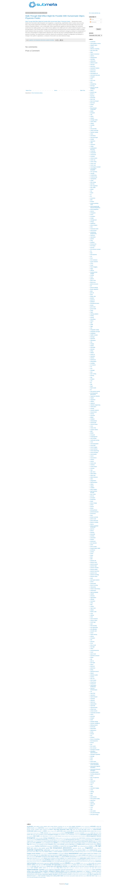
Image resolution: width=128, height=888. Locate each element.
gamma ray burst (94, 284)
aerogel (92, 47)
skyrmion (92, 641)
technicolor (92, 726)
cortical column (93, 158)
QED (91, 558)
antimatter (92, 59)
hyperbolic (92, 338)
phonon (92, 506)
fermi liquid (92, 245)
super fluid (92, 693)
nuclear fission (93, 466)
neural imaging (93, 447)
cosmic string (93, 161)
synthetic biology (94, 721)
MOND (91, 433)
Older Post (82, 90)
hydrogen (92, 336)
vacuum (92, 782)
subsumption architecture (93, 686)
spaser (91, 657)
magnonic (92, 403)
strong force (93, 683)
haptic (91, 312)
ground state (93, 308)
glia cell (92, 292)
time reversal (93, 748)
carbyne (92, 118)
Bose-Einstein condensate (93, 108)
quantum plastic (94, 569)
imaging (92, 343)
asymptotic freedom (94, 68)
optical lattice (93, 473)
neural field (92, 445)
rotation (92, 610)
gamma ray (92, 282)
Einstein (92, 201)
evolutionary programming (93, 233)
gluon (91, 294)
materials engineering (95, 405)
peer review (93, 494)
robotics (92, 606)
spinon (91, 664)
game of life (93, 280)
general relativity (94, 287)
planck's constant (94, 522)
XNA (91, 809)
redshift (92, 594)
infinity (91, 351)
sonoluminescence (94, 650)
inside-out (92, 354)
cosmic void (93, 163)
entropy (92, 221)
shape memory (93, 634)
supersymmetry (93, 707)
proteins (92, 551)
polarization (93, 537)
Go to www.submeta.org (94, 13)
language (92, 370)
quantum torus (93, 573)
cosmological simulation (93, 169)
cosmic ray (92, 159)
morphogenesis (93, 436)
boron (91, 106)
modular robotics (94, 429)
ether (91, 227)
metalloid (92, 419)
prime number (93, 546)
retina (91, 602)
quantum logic (93, 566)
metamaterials (93, 420)
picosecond (93, 513)
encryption (92, 216)
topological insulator (94, 749)
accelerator (92, 41)
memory (92, 413)
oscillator (92, 487)
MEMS (91, 417)
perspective (93, 499)
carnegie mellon (94, 120)
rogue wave (93, 608)
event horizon (93, 230)
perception (92, 497)
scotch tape (93, 622)
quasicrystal (93, 583)
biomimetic (92, 97)
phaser (91, 504)
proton (91, 553)
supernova (92, 702)
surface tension (93, 711)
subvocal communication (93, 689)
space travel (93, 654)
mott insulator (93, 438)
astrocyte (92, 64)
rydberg (92, 615)
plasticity (92, 532)
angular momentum (94, 54)
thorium (92, 742)
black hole (92, 99)
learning (92, 375)
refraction (92, 595)
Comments (93, 22)
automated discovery (95, 75)
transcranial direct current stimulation (94, 764)
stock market (93, 680)
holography (92, 333)
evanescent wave (94, 228)
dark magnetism (94, 185)
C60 (91, 114)
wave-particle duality (95, 798)
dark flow (92, 184)
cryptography (93, 178)
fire (91, 251)
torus (91, 759)
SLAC (91, 643)
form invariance (93, 260)
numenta (92, 468)
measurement (93, 412)
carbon (91, 116)
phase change (93, 503)
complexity (92, 151)
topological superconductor (93, 752)
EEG (91, 199)
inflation (92, 352)
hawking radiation (94, 314)
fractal (91, 265)
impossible (92, 347)
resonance (92, 601)
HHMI (91, 324)
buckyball (92, 112)
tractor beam (93, 761)
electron (92, 211)
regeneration (93, 597)
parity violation (93, 489)
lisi (91, 389)
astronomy (92, 66)
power (91, 544)
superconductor (93, 696)
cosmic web (93, 165)
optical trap (92, 475)
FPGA (91, 263)
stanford (92, 676)
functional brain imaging (93, 273)
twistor (91, 775)
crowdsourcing (93, 177)
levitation (92, 379)
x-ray (91, 807)
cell (91, 127)
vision (91, 786)
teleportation (93, 728)
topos (91, 758)
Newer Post (28, 90)
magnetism (92, 399)
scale (91, 617)
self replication (93, 629)
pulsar (91, 555)
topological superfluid (95, 754)
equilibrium (92, 223)
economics (92, 198)
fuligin (91, 268)
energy (91, 218)
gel (91, 285)
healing (92, 315)
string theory (93, 682)
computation (93, 152)
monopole (92, 435)
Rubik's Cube (93, 611)
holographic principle (95, 331)
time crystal (93, 746)
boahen (92, 104)
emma (91, 214)
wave (91, 795)
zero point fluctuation (95, 812)
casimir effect (93, 121)
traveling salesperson (95, 774)
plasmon (92, 529)
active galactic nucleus (95, 43)
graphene (31, 40)
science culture (93, 620)
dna (91, 191)
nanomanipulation (94, 443)
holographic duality (94, 329)
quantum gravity (94, 564)
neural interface (93, 449)
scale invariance (94, 618)
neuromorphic (93, 454)
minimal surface (94, 424)
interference (93, 359)
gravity (91, 305)
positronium (93, 541)
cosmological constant (95, 167)
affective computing (94, 48)
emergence (92, 212)
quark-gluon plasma (94, 580)
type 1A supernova (94, 777)
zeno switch (93, 811)
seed (91, 624)
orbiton (91, 484)
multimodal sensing (94, 440)
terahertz (92, 737)
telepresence (93, 730)
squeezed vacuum (94, 671)
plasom (92, 530)
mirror (91, 426)
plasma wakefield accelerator (94, 526)
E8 (91, 196)
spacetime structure (94, 655)
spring (91, 669)
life (91, 382)
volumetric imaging (94, 788)
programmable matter (95, 548)
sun (91, 691)
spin (91, 659)
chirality (92, 139)
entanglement (93, 220)
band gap (92, 85)
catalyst (92, 123)
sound (91, 652)
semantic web (93, 631)
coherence (92, 144)
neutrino (92, 459)
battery (91, 90)
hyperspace (93, 340)
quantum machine (94, 567)
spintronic (92, 666)
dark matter (93, 187)
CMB (91, 142)
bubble (91, 111)
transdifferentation (94, 772)
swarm (91, 714)
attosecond (92, 71)
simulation (92, 638)
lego (91, 377)
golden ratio (93, 296)
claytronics (92, 141)
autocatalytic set (94, 73)
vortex (91, 789)
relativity (92, 599)
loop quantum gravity (95, 391)
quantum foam (93, 562)
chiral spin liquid (94, 137)
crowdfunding (93, 175)
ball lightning (93, 84)
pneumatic (92, 534)
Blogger (66, 884)
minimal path (93, 422)
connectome (93, 154)
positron (92, 539)
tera (91, 735)
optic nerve (92, 471)
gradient (92, 298)
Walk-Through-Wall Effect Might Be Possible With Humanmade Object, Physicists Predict (47, 21)
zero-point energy (94, 814)
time (91, 744)
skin (91, 639)
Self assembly (93, 625)
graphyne (92, 301)
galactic (92, 278)
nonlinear (92, 464)
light (91, 384)
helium (91, 321)
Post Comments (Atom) (37, 93)
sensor (91, 632)
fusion (91, 277)
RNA (91, 604)
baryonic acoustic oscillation (94, 88)
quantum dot (93, 560)
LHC (91, 380)
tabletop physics (94, 725)
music (91, 442)
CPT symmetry (93, 171)
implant (92, 345)
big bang (92, 95)
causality (92, 125)
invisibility (92, 363)
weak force (92, 800)
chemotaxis (93, 135)
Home (55, 90)
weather (92, 802)
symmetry (92, 716)
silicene (92, 636)
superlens (92, 700)
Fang (91, 240)
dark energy (93, 182)
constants (92, 156)
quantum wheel (93, 576)
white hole (92, 804)
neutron (92, 461)
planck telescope (94, 520)
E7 (91, 194)
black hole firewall (94, 101)
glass (91, 291)
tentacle (92, 733)
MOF (91, 431)
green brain (93, 307)
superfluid (92, 698)
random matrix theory (95, 588)
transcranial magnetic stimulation (95, 767)
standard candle (94, 675)
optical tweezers (94, 477)
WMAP (91, 805)
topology (92, 756)
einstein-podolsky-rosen (65, 836)
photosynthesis (93, 510)
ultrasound (92, 781)
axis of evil (92, 80)
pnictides (92, 536)
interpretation (93, 361)
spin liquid (92, 662)
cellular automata (94, 130)
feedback (92, 242)
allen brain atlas (94, 50)
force (91, 258)
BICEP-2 (92, 94)
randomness (93, 590)
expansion (92, 235)
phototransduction (94, 511)
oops (91, 470)
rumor (91, 613)
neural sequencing (94, 450)
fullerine (92, 270)
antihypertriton (93, 57)
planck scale (93, 518)
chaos (91, 134)
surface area (93, 709)
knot (91, 368)
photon (91, 508)
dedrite (91, 189)
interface (92, 358)
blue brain (92, 102)
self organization (94, 627)
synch (91, 719)
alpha (91, 52)
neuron (91, 456)
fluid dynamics (93, 254)
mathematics (93, 406)
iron (91, 366)
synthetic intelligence (95, 723)
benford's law (93, 92)
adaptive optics (93, 45)
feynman (92, 247)
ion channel (93, 365)
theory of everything (94, 739)
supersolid (92, 705)
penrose (92, 496)
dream (91, 192)
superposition (93, 704)
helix (91, 322)
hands (91, 310)
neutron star (93, 463)
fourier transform (94, 261)
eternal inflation (93, 225)
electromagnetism (94, 209)
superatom (92, 695)
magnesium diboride (95, 396)
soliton (91, 648)
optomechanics (93, 482)
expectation (93, 237)
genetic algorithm (94, 289)
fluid (91, 252)
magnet (92, 398)
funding (92, 275)
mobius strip (93, 427)
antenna (92, 55)
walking (92, 791)
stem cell (92, 678)
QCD (91, 557)
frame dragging (93, 267)
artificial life (92, 61)
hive (91, 328)
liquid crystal (93, 387)
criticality (92, 173)
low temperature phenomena (40, 40)
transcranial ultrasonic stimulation (65, 874)
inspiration (92, 356)
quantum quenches (94, 571)
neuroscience (93, 457)
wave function (93, 797)
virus (91, 784)
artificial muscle (93, 62)
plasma (92, 524)
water (91, 793)
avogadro (92, 77)
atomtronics (93, 70)
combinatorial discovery (93, 148)
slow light (92, 646)
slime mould (93, 645)
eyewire (92, 238)
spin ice (92, 661)
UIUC (91, 779)
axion (91, 78)
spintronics (92, 668)
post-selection (93, 543)
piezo (91, 515)
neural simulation (94, 452)
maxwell (92, 408)
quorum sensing (94, 585)
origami (92, 486)
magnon (92, 401)
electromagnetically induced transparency (95, 207)
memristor (92, 415)
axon (91, 82)
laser (91, 372)
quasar (91, 581)
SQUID (92, 673)
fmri (91, 256)
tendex (91, 732)
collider (92, 146)
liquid (91, 386)
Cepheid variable (94, 132)
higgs (91, 326)
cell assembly (93, 128)
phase (91, 501)
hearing (92, 317)
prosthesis (92, 550)
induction (92, 349)
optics (91, 478)
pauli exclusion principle (93, 492)
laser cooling (93, 373)
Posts (92, 19)
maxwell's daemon (94, 410)
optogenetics (93, 480)
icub (91, 342)
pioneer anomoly (94, 517)
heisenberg (92, 319)
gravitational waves (94, 303)
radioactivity (93, 587)
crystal (91, 180)
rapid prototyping (94, 592)
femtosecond (93, 244)
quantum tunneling (50, 40)
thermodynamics (94, 740)
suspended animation (95, 712)
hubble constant (94, 335)
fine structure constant (95, 249)
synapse (92, 718)
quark (91, 578)
